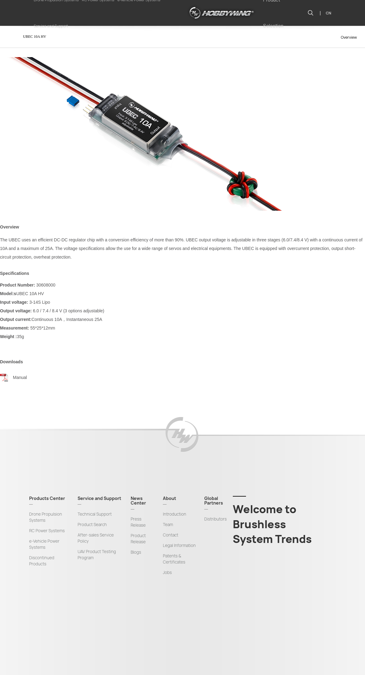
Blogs (136, 552)
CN (328, 13)
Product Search (92, 524)
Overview (349, 37)
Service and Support (51, 26)
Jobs (167, 572)
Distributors (215, 519)
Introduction (174, 514)
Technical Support (95, 514)
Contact (170, 535)
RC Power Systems (47, 530)
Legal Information (179, 545)
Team (168, 524)
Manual (20, 377)
